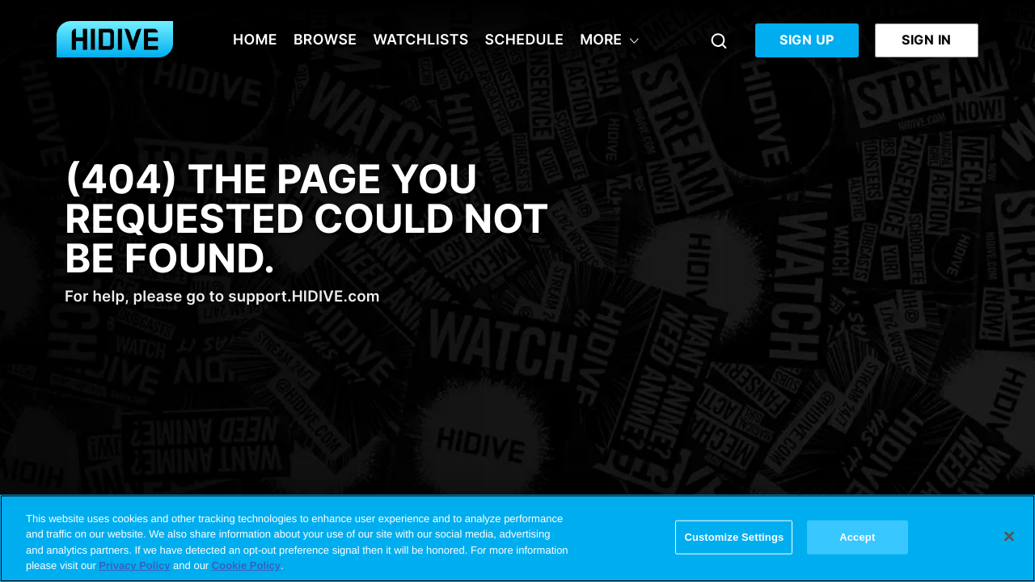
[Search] (719, 40)
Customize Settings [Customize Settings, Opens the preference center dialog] (734, 537)
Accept (857, 537)
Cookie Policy (246, 565)
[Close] (1009, 536)
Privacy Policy (134, 565)
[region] (517, 538)
